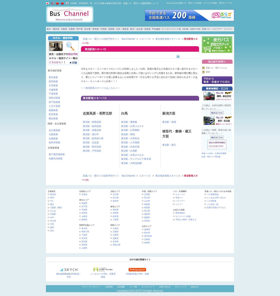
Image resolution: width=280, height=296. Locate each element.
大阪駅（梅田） (56, 207)
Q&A (208, 72)
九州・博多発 (122, 29)
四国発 (111, 29)
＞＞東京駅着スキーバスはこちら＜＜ (100, 88)
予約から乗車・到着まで (185, 220)
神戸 (52, 217)
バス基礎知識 (212, 194)
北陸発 (147, 29)
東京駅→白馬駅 (129, 150)
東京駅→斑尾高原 (92, 122)
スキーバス (195, 29)
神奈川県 (85, 232)
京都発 (72, 29)
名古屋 (53, 221)
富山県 (115, 198)
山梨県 (84, 248)
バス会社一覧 (212, 204)
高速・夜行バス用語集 (211, 157)
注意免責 (109, 287)
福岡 (52, 227)
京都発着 (53, 138)
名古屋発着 (54, 130)
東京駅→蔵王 (169, 145)
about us (194, 287)
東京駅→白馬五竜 (130, 146)
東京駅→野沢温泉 (92, 146)
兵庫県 (115, 235)
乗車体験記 (180, 213)
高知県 (147, 221)
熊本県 (147, 233)
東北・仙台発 (136, 29)
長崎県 (147, 243)
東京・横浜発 (53, 29)
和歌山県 (116, 245)
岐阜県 (115, 216)
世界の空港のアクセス (216, 207)
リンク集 (133, 287)
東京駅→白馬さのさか (132, 155)
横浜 (52, 204)
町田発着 (53, 114)
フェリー (228, 29)
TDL (52, 201)
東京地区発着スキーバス (168, 39)
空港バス (206, 29)
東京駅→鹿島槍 (129, 122)
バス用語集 (211, 201)
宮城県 (84, 210)
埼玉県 (84, 238)
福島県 (84, 220)
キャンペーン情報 (183, 216)
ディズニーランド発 (171, 29)
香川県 (147, 211)
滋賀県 (115, 238)
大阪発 (64, 29)
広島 (52, 224)
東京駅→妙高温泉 (92, 126)
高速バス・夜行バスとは (216, 68)
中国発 (103, 29)
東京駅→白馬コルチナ (132, 126)
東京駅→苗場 (169, 122)
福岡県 (147, 229)
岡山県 (147, 198)
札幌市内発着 (55, 158)
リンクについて (148, 287)
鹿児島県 (148, 236)
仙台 (52, 231)
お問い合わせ (164, 287)
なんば (53, 211)
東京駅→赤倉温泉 (92, 130)
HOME (74, 3)
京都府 (115, 232)
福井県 (115, 201)
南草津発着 (54, 142)
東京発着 (53, 77)
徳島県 (147, 214)
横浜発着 (53, 118)
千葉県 (84, 235)
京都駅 (53, 214)
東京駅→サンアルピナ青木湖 (136, 159)
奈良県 (115, 241)
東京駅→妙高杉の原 (93, 138)
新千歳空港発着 (57, 154)
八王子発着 (54, 106)
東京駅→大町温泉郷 (131, 163)
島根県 (147, 207)
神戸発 (79, 29)
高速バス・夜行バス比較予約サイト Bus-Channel (109, 39)
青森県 (84, 203)
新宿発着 (53, 81)
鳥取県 (147, 204)
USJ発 (185, 29)
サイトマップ (180, 287)
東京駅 (53, 194)
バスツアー (217, 29)
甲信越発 (156, 29)
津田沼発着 (54, 98)
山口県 (147, 201)
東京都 (84, 228)
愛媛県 (147, 217)
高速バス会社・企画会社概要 (214, 153)
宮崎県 (147, 239)
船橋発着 (53, 110)
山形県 (84, 216)
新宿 (52, 198)
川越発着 (53, 89)
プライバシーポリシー (91, 287)
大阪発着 (53, 134)
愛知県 (115, 210)
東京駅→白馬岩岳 (130, 138)
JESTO (138, 291)
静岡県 (115, 213)
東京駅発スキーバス (95, 98)
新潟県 (84, 241)
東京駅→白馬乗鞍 (130, 130)
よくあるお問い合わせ (216, 198)
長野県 (84, 245)
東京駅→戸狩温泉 (92, 150)
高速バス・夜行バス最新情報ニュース (141, 3)
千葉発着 (53, 93)
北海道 (84, 194)
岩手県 (84, 206)
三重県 (115, 220)
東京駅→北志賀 (91, 142)
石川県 (115, 194)
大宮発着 (53, 85)
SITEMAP (83, 3)
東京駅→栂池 (128, 134)
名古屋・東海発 (91, 29)
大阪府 (115, 228)
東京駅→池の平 (91, 134)
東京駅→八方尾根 (130, 142)
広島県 (147, 194)
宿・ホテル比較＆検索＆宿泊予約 (105, 3)
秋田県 (84, 213)
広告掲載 (121, 287)
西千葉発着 (54, 102)
